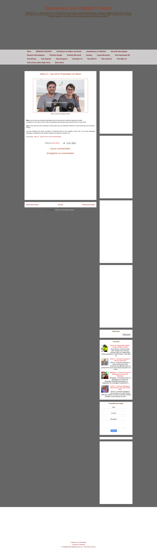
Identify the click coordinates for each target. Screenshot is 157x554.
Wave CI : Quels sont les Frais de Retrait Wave (47, 136)
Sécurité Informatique (119, 51)
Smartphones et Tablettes (96, 51)
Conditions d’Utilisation (78, 544)
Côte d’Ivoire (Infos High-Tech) (38, 62)
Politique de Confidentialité (78, 542)
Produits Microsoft (74, 55)
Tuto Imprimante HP (122, 55)
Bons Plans (59, 62)
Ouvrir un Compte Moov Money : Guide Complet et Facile (120, 346)
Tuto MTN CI (91, 59)
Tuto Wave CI (122, 59)
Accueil (60, 204)
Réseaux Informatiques (36, 55)
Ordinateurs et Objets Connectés (69, 51)
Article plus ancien (88, 204)
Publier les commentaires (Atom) (64, 210)
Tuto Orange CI (61, 59)
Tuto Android (46, 59)
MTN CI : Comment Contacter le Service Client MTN (120, 359)
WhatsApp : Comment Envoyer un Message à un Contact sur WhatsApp (120, 374)
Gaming (89, 55)
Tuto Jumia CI (106, 59)
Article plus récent (32, 204)
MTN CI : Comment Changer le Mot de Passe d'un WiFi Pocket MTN (120, 387)
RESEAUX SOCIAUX (44, 51)
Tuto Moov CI (77, 59)
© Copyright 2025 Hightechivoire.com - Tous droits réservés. (78, 547)
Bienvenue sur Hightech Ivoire (78, 8)
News (29, 51)
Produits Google (56, 55)
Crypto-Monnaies (103, 55)
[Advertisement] (78, 35)
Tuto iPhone (31, 59)
